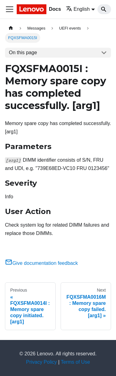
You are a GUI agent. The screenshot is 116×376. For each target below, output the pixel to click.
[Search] (104, 9)
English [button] (78, 9)
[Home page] (11, 28)
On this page (23, 52)
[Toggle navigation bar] (9, 9)
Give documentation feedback (41, 263)
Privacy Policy (41, 362)
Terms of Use (75, 362)
